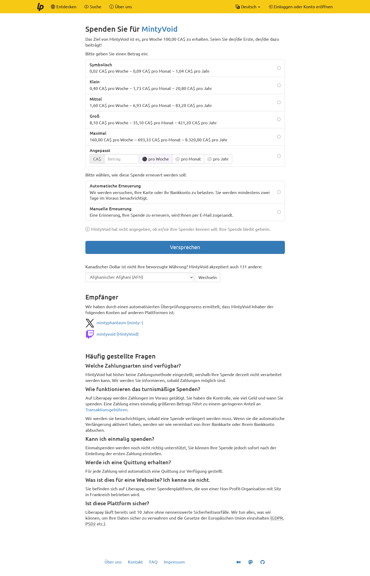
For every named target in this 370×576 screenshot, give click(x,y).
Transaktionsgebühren (106, 409)
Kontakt (135, 561)
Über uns (113, 561)
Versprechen (185, 247)
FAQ (153, 561)
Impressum (174, 561)
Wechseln (207, 277)
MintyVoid (160, 29)
